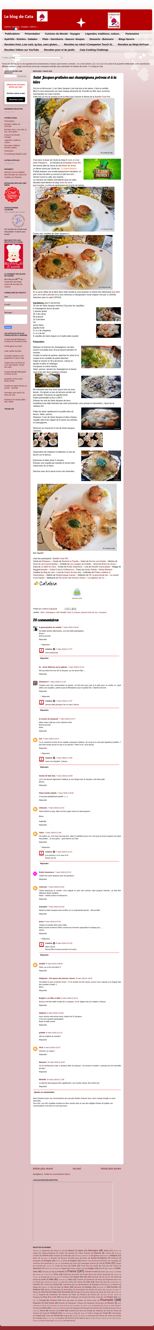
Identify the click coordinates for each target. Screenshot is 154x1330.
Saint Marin (53, 1305)
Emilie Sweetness (74, 567)
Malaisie (116, 1284)
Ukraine (57, 1316)
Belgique (113, 1256)
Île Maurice (81, 1318)
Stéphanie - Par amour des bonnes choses (57, 978)
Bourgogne (37, 1261)
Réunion (110, 1303)
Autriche (45, 1256)
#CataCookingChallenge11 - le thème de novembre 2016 (15, 340)
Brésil (65, 1261)
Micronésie (99, 1287)
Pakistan (65, 1294)
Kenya (100, 1279)
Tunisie (105, 1313)
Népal (101, 1292)
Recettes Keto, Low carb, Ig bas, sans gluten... (31, 44)
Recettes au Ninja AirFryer (133, 44)
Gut (40, 739)
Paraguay (36, 1297)
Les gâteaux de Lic (96, 578)
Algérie (80, 1251)
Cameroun (36, 1263)
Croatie (95, 1266)
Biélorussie (75, 1258)
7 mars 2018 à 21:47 (64, 852)
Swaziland (72, 1311)
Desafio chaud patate (101, 567)
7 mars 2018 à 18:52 (65, 793)
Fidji (52, 1272)
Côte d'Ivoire (113, 1266)
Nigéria (35, 1292)
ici (68, 234)
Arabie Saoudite (84, 1253)
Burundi (97, 1261)
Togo (75, 1313)
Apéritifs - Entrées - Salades (20, 39)
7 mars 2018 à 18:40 (64, 776)
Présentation (32, 33)
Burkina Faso (86, 1261)
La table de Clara (48, 567)
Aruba (117, 1253)
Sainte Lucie (87, 1305)
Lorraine (55, 1284)
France (71, 1271)
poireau (77, 612)
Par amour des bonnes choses (72, 578)
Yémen (110, 1316)
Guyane (35, 1277)
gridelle (42, 1033)
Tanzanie (36, 1313)
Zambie (118, 1316)
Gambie (111, 1271)
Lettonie (79, 1282)
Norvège (77, 1292)
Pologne (110, 1297)
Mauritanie (77, 1287)
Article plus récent (43, 1168)
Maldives (44, 1287)
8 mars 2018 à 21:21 (54, 1033)
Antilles (61, 1253)
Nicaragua (109, 1289)
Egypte (64, 1268)
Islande (35, 1279)
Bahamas (77, 1255)
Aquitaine (71, 1253)
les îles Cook (50, 1318)
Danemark (37, 1268)
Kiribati (119, 1279)
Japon (70, 1279)
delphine (42, 1013)
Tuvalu (48, 1316)
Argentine (97, 1253)
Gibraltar (38, 1274)
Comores (49, 1266)
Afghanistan (46, 1251)
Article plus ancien (111, 1168)
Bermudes (44, 1258)
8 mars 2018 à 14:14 (69, 998)
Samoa (106, 1305)
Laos (62, 1282)
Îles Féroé (112, 1318)
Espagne (91, 1268)
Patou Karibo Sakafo (48, 793)
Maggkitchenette (40, 570)
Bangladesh (95, 1256)
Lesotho (70, 1282)
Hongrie (76, 1277)
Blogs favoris (126, 39)
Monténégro (68, 1290)
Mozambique (80, 1290)
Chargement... (10, 112)
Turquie (38, 1316)
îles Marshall (68, 1321)
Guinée (76, 1274)
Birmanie (64, 1258)
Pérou (64, 1300)
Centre (75, 1263)
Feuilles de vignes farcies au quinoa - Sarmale (15, 387)
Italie (51, 1279)
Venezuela (92, 1316)
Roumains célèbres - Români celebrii (12, 146)
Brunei (58, 1260)
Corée (73, 1266)
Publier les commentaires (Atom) (57, 1174)
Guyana (116, 1274)
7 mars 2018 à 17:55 (64, 758)
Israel (43, 1279)
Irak (103, 1277)
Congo (57, 1266)
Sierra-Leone (65, 1308)
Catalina (48, 649)
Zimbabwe (39, 1318)
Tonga (82, 1313)
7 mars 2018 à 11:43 (57, 682)
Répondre (43, 639)
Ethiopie (45, 1272)
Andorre (116, 1250)
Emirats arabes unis (77, 1268)
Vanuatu (75, 1315)
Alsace (106, 1251)
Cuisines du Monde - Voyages (62, 33)
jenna (41, 922)
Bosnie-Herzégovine (99, 1258)
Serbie (44, 1308)
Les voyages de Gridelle (80, 564)
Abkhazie (36, 1250)
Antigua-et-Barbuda (48, 1253)
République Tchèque (75, 1303)
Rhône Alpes (92, 1300)
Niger (117, 1289)
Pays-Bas (64, 1297)
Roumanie (106, 1299)
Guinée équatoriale (103, 1274)
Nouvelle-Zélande (89, 1292)
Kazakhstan (90, 1279)
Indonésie (95, 1277)
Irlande (116, 1277)
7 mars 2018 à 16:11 (51, 739)
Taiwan (115, 1311)
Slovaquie (86, 1308)
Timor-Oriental (66, 1313)
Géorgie (44, 1277)
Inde (85, 1277)
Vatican (82, 1315)
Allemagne (93, 1250)
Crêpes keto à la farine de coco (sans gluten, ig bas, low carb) (14, 365)
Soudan (113, 1308)
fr (72, 612)
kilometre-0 (44, 682)
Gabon (103, 1272)
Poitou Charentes (97, 1297)
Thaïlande (54, 1313)
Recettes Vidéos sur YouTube (21, 49)
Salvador (97, 1305)
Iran (109, 1277)
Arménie (108, 1253)
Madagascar (96, 1284)
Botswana (114, 1258)
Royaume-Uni (38, 1303)
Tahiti (108, 1311)
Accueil (77, 1168)
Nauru (100, 1290)
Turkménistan (116, 1313)
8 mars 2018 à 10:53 (84, 978)
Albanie (71, 1251)
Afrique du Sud (59, 1251)
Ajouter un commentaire (44, 1092)
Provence (53, 1300)
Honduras (66, 1277)
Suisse (42, 1311)
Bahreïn (85, 1255)
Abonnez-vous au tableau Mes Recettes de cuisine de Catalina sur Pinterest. (15, 174)
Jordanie (80, 1279)
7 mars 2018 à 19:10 (56, 808)
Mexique (88, 1287)
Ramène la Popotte (70, 561)
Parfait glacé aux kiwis (13, 346)
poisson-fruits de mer (89, 612)
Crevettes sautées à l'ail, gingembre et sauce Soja (14, 357)
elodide (42, 964)
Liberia (97, 1282)
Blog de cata (48, 572)
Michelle (42, 1079)
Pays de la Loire (49, 1297)
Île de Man (92, 1318)
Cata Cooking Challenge (94, 49)
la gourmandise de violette (50, 627)
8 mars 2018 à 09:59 (54, 964)
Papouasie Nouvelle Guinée (109, 1294)
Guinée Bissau (88, 1274)
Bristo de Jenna (109, 564)
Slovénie (96, 1308)
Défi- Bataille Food (63, 612)
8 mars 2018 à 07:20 (64, 943)
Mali (51, 1287)
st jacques (102, 612)
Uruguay (66, 1316)
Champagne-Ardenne (88, 1263)
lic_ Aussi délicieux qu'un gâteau (53, 667)
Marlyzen (43, 1062)
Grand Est (47, 1274)
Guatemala (67, 1274)
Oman (108, 1292)
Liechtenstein (114, 1282)
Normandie (65, 1292)
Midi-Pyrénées (112, 1287)
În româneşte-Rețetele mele (15, 154)
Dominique (55, 1268)
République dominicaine (95, 1303)
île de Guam (57, 1320)
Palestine (83, 1294)
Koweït (37, 1282)
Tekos (41, 833)
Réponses (46, 645)
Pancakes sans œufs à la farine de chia (14, 394)
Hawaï (52, 1277)
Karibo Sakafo (91, 570)
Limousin (36, 1284)
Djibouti (47, 1268)
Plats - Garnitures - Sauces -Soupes (63, 39)
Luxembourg (66, 1284)
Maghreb (107, 1284)
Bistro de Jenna (69, 166)
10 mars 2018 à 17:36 (55, 1079)
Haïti (58, 1277)
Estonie (101, 1268)
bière (43, 612)
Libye (105, 1282)
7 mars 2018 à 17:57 (64, 649)
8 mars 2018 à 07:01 (52, 922)
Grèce (56, 1274)
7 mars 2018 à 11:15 (76, 667)
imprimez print (77, 598)
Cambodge (114, 1261)
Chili (100, 1263)
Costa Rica (85, 1266)
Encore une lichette (97, 561)
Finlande (60, 1272)
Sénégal (89, 1311)
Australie (36, 1256)
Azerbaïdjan (67, 1256)
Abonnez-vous (16, 99)
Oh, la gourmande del (98, 575)
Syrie (81, 1311)
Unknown (43, 808)
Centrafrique (65, 1263)
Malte (59, 1287)
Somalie (105, 1308)
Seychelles (54, 1308)
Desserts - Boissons (102, 39)
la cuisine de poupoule (48, 719)
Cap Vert (55, 1263)
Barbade (105, 1255)
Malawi (35, 1287)
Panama (93, 1294)
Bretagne (47, 1261)
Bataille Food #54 (102, 97)
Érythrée (71, 1318)
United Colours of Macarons (62, 570)
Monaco (48, 1290)
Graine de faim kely (72, 572)
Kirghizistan (109, 1279)
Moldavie (36, 1290)
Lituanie (46, 1284)
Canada (46, 1263)
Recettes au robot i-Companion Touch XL (88, 44)
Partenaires (132, 33)
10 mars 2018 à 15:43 (56, 1062)
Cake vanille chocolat (12, 351)
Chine (108, 1263)
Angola (35, 1253)
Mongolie (57, 1290)
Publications (12, 33)
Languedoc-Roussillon (51, 1282)
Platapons (46, 561)
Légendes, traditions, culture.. (102, 33)
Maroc (66, 1287)
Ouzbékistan (53, 1294)
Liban (88, 1282)
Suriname (52, 1311)
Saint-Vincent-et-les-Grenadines (70, 1305)
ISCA (41, 1047)
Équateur (61, 1318)
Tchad (44, 1313)
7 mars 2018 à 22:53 (56, 887)
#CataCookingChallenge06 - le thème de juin (15, 373)
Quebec (80, 1300)
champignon (50, 612)
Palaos (74, 1294)
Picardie (85, 1297)
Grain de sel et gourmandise (45, 564)
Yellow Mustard (105, 570)
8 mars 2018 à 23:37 (52, 1047)
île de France (46, 1321)
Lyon (76, 1284)
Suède (61, 1311)
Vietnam (101, 1316)
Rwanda (62, 1303)
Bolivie (84, 1258)
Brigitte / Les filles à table (50, 998)
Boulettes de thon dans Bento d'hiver (13, 380)
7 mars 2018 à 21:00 (53, 833)
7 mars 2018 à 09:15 (70, 627)
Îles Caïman (102, 1318)
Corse (65, 1266)
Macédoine (85, 1284)
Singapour (76, 1308)
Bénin (105, 1261)
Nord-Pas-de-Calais (49, 1292)
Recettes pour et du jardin (59, 49)
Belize (35, 1258)
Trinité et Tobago (93, 1313)
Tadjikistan (99, 1311)
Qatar (72, 1300)
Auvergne (56, 1256)
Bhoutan (54, 1258)
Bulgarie (73, 1261)
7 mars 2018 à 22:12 (63, 872)
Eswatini (110, 1268)
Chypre (118, 1263)
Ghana (118, 1272)
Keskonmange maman (66, 575)
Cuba (103, 1266)
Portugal (42, 1300)
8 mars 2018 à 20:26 (55, 1013)
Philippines (75, 1297)
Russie (51, 1303)
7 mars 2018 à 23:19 (56, 907)
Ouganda (42, 1294)
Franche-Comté (91, 1272)
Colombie (39, 1266)
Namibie (92, 1290)
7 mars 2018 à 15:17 (67, 719)
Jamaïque (62, 1279)
